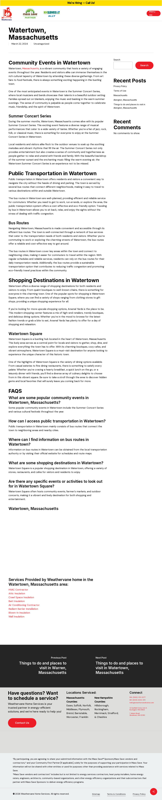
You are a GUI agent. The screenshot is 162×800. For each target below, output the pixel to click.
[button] (153, 13)
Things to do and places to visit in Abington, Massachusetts (129, 106)
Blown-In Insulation (19, 612)
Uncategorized (41, 43)
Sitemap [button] (96, 794)
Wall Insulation (16, 616)
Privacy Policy (120, 86)
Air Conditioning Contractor (24, 605)
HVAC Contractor (18, 589)
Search (117, 59)
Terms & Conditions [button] (116, 794)
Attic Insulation (17, 593)
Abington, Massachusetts (125, 100)
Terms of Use (120, 91)
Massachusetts (30, 68)
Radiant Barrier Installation (23, 608)
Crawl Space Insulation (21, 597)
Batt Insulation (17, 601)
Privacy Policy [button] (139, 794)
